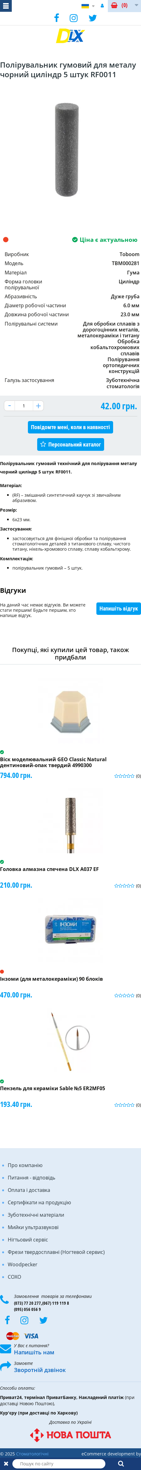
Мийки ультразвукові (33, 1227)
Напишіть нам (34, 1352)
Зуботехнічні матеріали (36, 1214)
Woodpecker (22, 1264)
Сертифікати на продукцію (39, 1202)
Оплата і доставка (29, 1190)
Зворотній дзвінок (40, 1370)
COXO (14, 1276)
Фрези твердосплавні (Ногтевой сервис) (56, 1252)
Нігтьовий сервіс (28, 1239)
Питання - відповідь (31, 1177)
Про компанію (25, 1165)
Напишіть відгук (118, 608)
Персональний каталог (74, 444)
